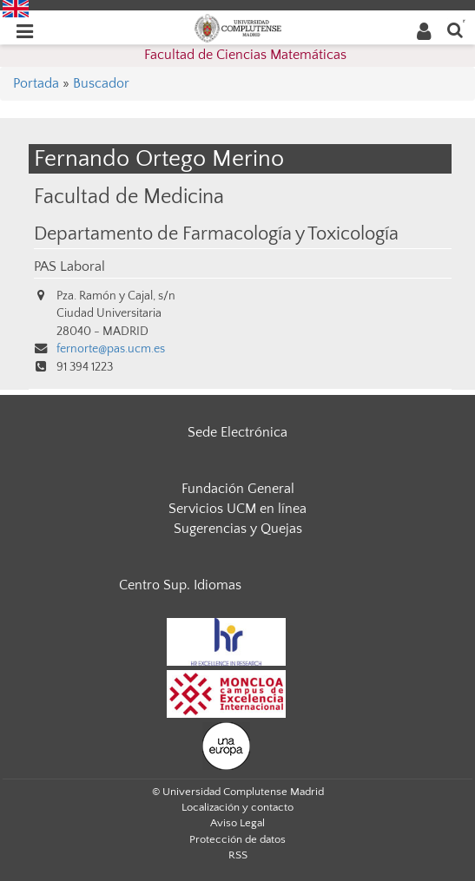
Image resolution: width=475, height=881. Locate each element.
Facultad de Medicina (129, 196)
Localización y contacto (237, 807)
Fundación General (237, 488)
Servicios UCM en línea (237, 508)
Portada (36, 83)
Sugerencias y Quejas (238, 528)
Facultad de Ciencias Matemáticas (245, 54)
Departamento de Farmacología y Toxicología (216, 234)
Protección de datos (237, 839)
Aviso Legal (237, 823)
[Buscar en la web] (455, 29)
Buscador (101, 83)
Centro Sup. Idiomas (180, 585)
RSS (237, 855)
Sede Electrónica (237, 432)
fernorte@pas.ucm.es (110, 349)
